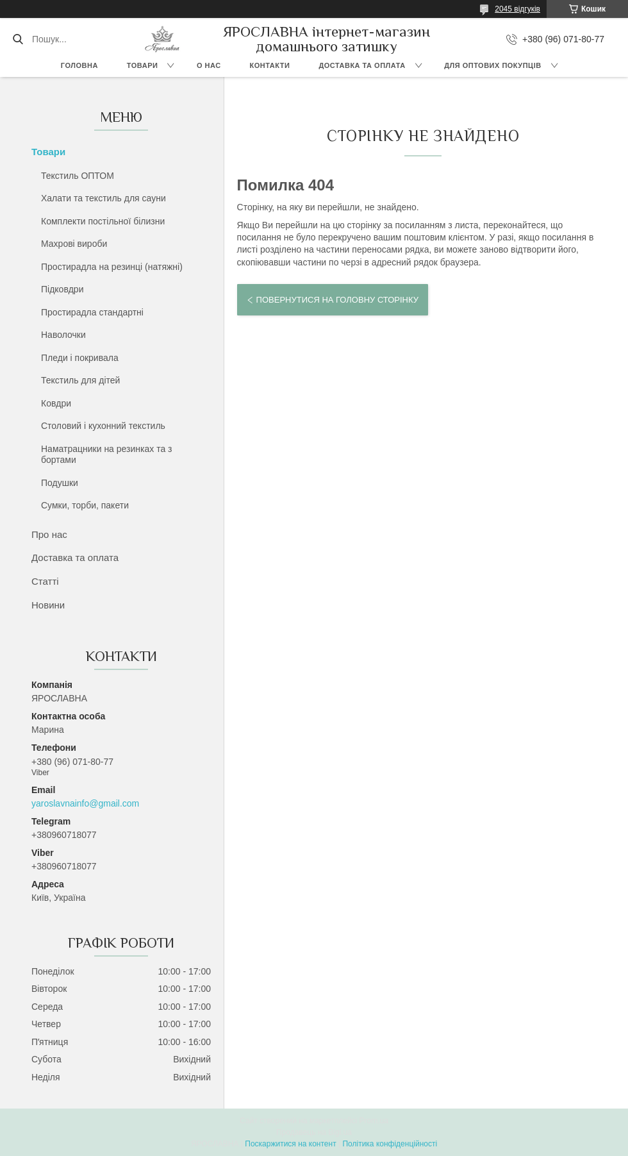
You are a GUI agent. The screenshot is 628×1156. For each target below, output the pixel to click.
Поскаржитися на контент (290, 1143)
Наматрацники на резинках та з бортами (106, 454)
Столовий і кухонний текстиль (103, 426)
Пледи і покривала (80, 358)
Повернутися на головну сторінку (337, 300)
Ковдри (56, 403)
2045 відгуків (517, 8)
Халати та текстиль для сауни (103, 198)
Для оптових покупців (492, 65)
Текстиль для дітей (80, 380)
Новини (48, 604)
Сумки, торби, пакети (85, 505)
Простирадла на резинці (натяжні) (112, 267)
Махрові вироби (74, 244)
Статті (45, 581)
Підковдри (62, 289)
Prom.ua (373, 1120)
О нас (209, 65)
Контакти (270, 65)
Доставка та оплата (361, 65)
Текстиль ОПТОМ (77, 176)
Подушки (59, 483)
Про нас (49, 534)
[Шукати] (17, 39)
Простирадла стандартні (92, 312)
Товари (142, 65)
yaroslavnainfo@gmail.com (85, 803)
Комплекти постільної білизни (103, 221)
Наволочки (63, 335)
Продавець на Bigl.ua (314, 1132)
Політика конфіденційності (389, 1143)
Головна (79, 65)
